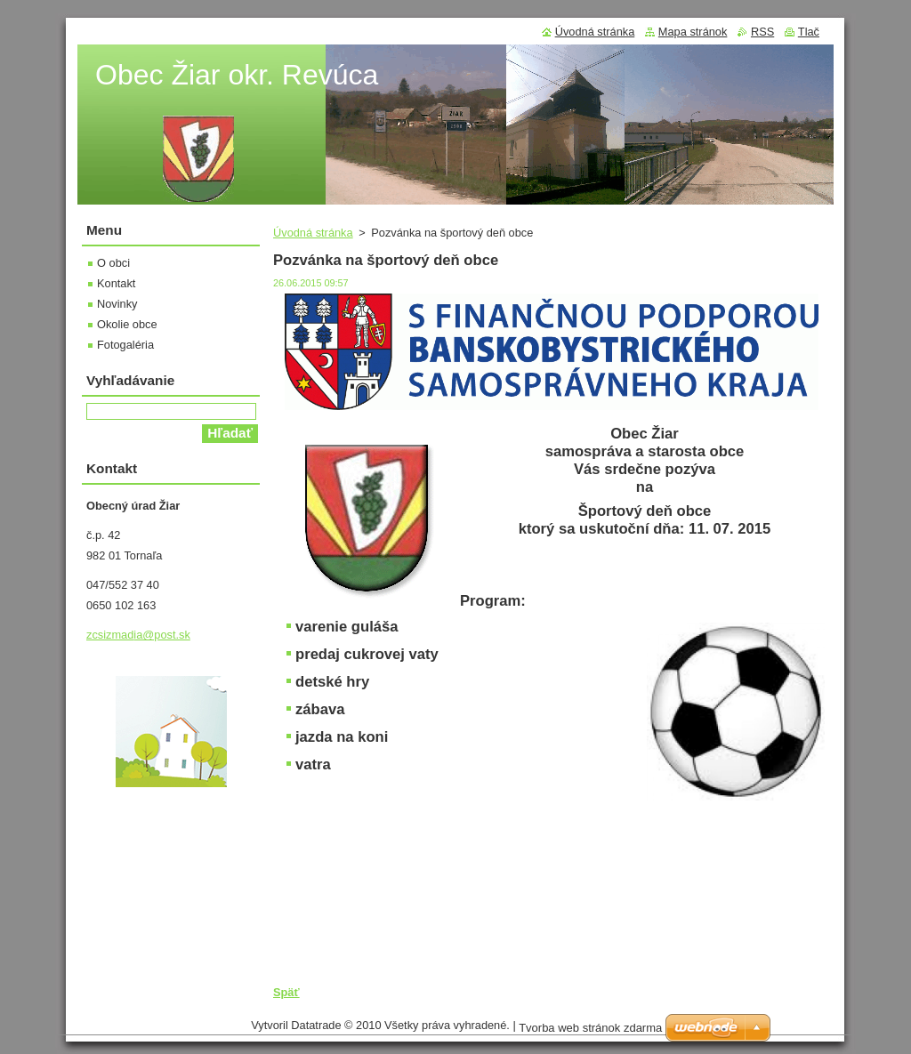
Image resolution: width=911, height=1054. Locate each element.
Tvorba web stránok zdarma (590, 1027)
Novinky (117, 303)
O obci (113, 263)
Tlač (808, 31)
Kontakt (116, 283)
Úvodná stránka (313, 232)
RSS (762, 31)
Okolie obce (127, 324)
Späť (286, 992)
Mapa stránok (693, 31)
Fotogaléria (125, 344)
